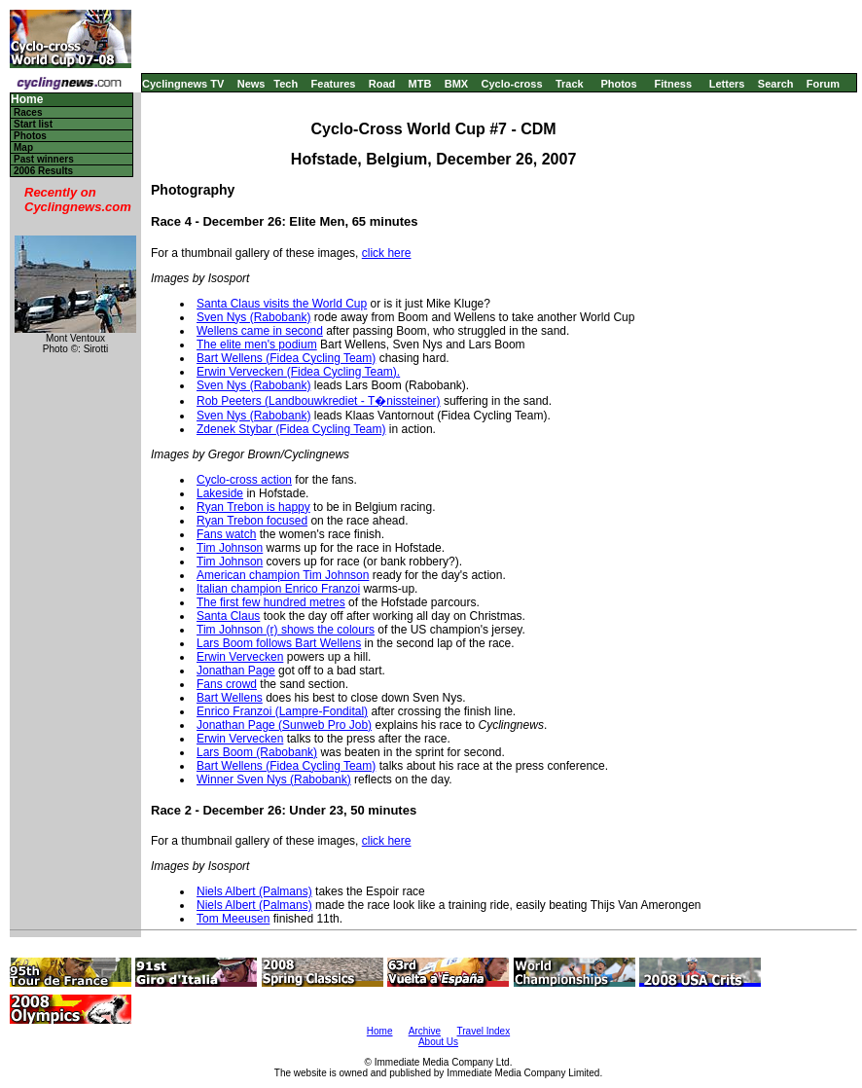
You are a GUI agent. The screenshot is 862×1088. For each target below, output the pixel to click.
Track (570, 84)
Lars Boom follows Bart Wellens (279, 643)
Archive (425, 1031)
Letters (727, 84)
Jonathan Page (236, 670)
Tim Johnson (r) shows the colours (286, 629)
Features (333, 84)
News (251, 84)
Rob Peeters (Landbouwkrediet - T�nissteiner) (319, 401)
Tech (285, 84)
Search (776, 84)
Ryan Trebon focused (252, 520)
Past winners (44, 159)
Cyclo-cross (512, 84)
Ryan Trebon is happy (253, 507)
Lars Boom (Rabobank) (257, 752)
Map (23, 147)
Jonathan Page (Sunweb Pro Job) (284, 725)
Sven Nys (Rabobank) (253, 317)
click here (387, 253)
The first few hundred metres (271, 602)
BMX (456, 84)
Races (28, 112)
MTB (420, 84)
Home (27, 99)
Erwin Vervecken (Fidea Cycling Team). (298, 372)
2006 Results (43, 170)
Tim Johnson (230, 548)
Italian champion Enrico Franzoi (278, 589)
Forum (823, 84)
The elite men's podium (257, 344)
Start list (33, 124)
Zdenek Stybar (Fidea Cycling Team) (291, 429)
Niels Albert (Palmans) (254, 891)
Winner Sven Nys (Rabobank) (274, 779)
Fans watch (226, 534)
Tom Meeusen (233, 918)
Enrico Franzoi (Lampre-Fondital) (282, 711)
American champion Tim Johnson (283, 575)
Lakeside (220, 493)
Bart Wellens (230, 698)
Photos (618, 84)
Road (382, 84)
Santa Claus (228, 616)
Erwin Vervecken (240, 657)
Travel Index (484, 1031)
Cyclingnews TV (183, 84)
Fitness (673, 84)
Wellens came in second (260, 331)
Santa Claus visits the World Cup (282, 303)
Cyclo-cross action (244, 480)
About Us (438, 1041)
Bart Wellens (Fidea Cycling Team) (286, 358)
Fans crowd (227, 684)
